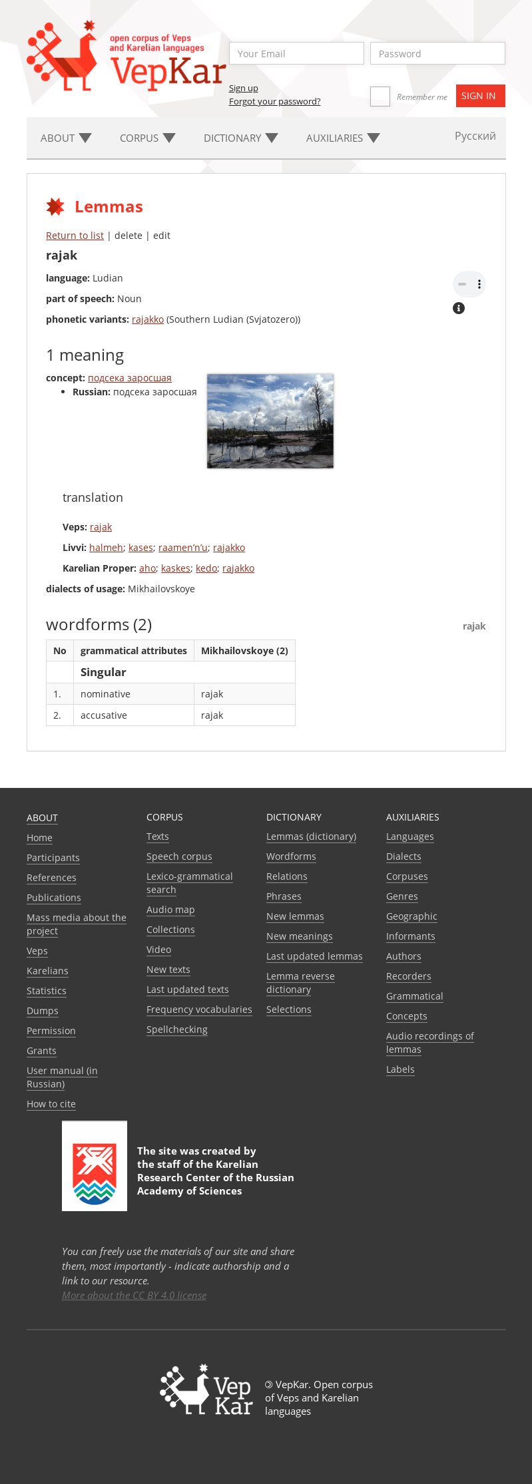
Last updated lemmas (314, 956)
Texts (157, 836)
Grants (42, 1050)
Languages (410, 836)
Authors (403, 956)
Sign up (243, 88)
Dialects (403, 856)
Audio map (170, 909)
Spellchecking (177, 1029)
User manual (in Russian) (62, 1077)
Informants (410, 936)
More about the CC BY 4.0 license (134, 1295)
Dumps (43, 1010)
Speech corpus (179, 856)
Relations (287, 876)
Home (40, 837)
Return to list (75, 235)
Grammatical (414, 996)
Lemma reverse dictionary (300, 983)
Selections (289, 1009)
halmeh (106, 547)
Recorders (408, 976)
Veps (37, 950)
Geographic (411, 916)
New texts (168, 969)
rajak (101, 526)
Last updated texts (187, 989)
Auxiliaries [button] (343, 137)
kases (141, 547)
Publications (54, 897)
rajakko (148, 319)
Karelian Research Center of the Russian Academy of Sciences (215, 1177)
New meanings (299, 936)
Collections (170, 929)
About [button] (66, 137)
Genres (402, 896)
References (52, 877)
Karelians (48, 970)
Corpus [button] (148, 137)
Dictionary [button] (241, 137)
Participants (53, 857)
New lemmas (295, 916)
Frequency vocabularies (199, 1009)
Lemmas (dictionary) (311, 836)
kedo (206, 568)
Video (158, 949)
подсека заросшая (130, 377)
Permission (51, 1030)
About (42, 817)
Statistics (47, 990)
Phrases (284, 896)
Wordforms (291, 856)
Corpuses (407, 876)
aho (147, 568)
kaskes (175, 568)
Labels (400, 1069)
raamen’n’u (183, 547)
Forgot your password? (275, 101)
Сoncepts (406, 1016)
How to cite (51, 1103)
